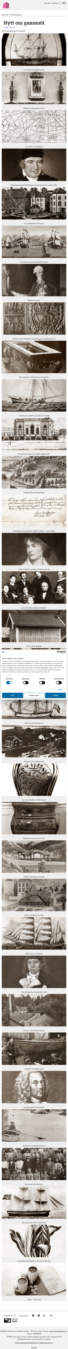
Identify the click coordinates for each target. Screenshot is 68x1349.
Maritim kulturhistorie (34, 723)
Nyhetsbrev (24, 1316)
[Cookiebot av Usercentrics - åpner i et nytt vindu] (57, 652)
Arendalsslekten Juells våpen (34, 800)
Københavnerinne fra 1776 (34, 838)
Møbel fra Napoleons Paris (34, 108)
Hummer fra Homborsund (34, 762)
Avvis (12, 695)
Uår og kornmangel (34, 646)
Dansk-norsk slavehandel (34, 1107)
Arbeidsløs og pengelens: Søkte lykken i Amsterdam (34, 531)
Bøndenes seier (34, 300)
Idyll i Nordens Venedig (34, 915)
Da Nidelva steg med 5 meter (34, 1146)
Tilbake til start (9, 27)
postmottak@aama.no (58, 1331)
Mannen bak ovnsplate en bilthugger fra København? (34, 339)
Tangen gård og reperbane (34, 492)
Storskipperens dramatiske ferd (34, 992)
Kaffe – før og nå (34, 1300)
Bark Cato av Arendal (34, 954)
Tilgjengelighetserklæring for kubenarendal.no (34, 1343)
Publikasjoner (15, 15)
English (55, 3)
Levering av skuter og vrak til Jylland (34, 416)
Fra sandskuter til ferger (34, 223)
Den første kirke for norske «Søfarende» (34, 454)
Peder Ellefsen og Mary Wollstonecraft (34, 569)
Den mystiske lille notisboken (34, 1223)
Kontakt (47, 3)
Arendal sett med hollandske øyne (34, 262)
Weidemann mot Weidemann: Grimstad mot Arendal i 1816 (34, 185)
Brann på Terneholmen (34, 1184)
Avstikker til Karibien (34, 147)
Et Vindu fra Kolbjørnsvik (34, 70)
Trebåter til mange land (34, 1069)
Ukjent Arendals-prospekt (34, 877)
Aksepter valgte (34, 695)
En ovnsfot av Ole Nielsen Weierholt (34, 377)
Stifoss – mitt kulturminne (34, 1031)
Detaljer (59, 689)
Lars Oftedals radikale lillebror (34, 608)
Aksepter (55, 695)
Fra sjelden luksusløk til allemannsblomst (34, 1261)
